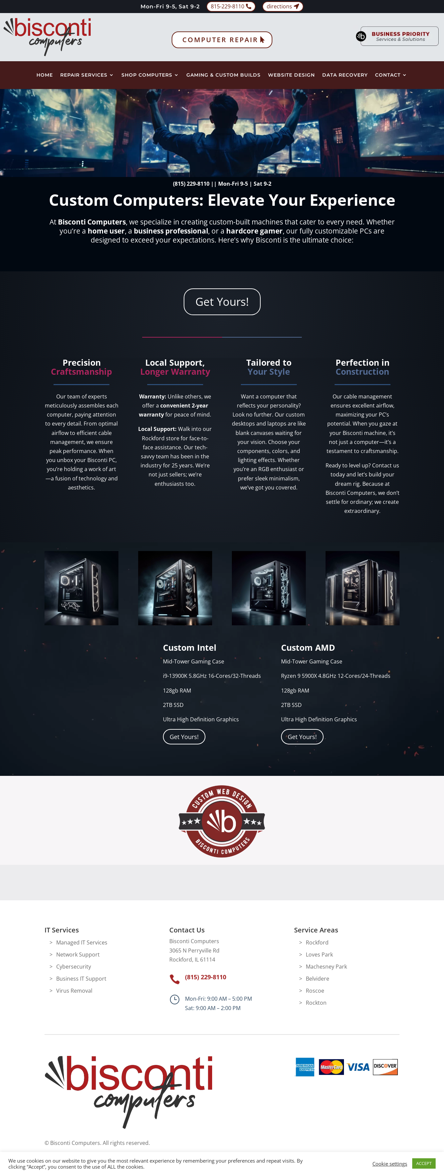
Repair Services (83, 75)
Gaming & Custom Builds (223, 75)
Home (44, 75)
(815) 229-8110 (191, 183)
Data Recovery (345, 75)
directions (279, 6)
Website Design (291, 75)
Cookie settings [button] (389, 1164)
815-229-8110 (227, 6)
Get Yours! (222, 301)
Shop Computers (146, 75)
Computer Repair (220, 39)
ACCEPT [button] (424, 1163)
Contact (388, 75)
